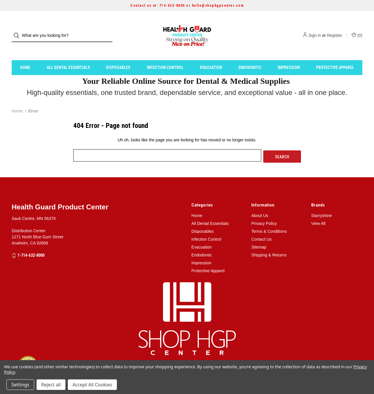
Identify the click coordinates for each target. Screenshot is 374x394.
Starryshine (321, 203)
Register (334, 30)
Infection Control (165, 56)
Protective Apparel (335, 56)
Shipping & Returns (269, 242)
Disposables (118, 56)
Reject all (51, 384)
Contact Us (261, 227)
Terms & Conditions (269, 219)
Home (25, 56)
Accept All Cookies (92, 384)
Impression (289, 56)
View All (318, 211)
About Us (259, 203)
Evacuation (211, 56)
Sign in (315, 30)
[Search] (18, 30)
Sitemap (258, 234)
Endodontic (250, 56)
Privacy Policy (264, 211)
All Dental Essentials (68, 56)
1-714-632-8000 (31, 243)
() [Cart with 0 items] (357, 29)
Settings (20, 384)
